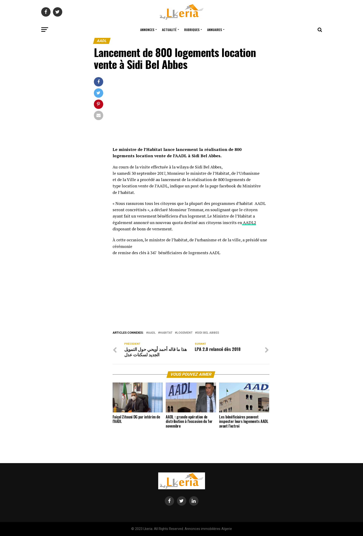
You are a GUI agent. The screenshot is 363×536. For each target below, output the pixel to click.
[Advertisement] (191, 111)
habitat (166, 332)
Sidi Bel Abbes (208, 332)
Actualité (169, 29)
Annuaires (214, 29)
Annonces (147, 29)
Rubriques (191, 29)
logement (185, 332)
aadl (152, 332)
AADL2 (249, 222)
